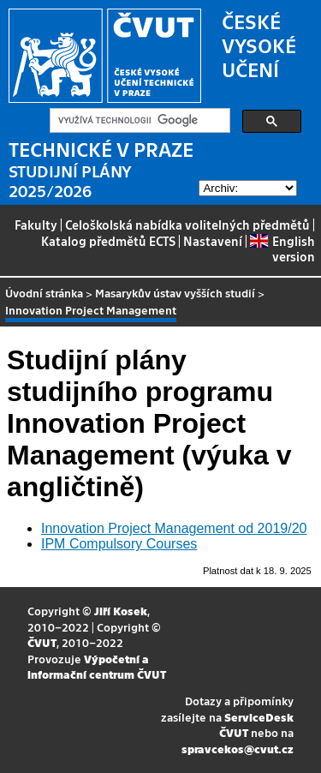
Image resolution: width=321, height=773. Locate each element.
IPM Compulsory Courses (119, 543)
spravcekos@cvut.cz (237, 748)
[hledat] (138, 121)
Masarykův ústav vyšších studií (175, 292)
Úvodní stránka (44, 292)
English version (282, 248)
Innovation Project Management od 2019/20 (173, 528)
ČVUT (41, 642)
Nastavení (212, 241)
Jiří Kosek (120, 610)
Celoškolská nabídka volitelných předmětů (187, 224)
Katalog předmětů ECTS (108, 241)
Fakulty (36, 224)
